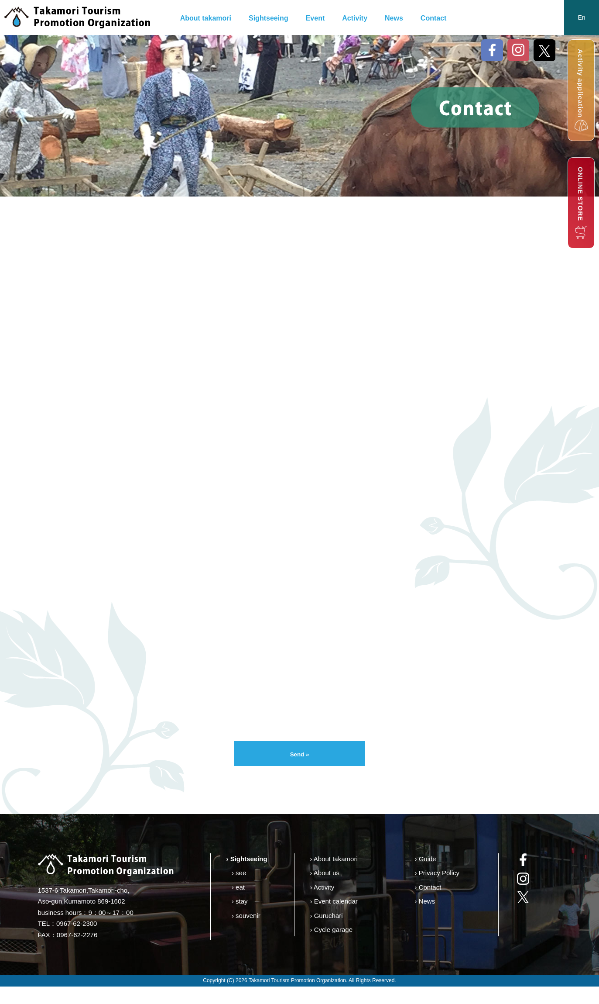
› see (239, 890)
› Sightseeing (246, 876)
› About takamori (334, 876)
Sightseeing (268, 18)
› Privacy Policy (437, 890)
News (394, 18)
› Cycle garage (331, 947)
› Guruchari (326, 933)
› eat (238, 904)
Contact (434, 18)
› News (425, 918)
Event (315, 18)
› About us (325, 890)
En (581, 17)
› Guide (425, 876)
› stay (240, 918)
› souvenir (246, 933)
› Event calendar (334, 918)
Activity (354, 18)
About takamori (205, 18)
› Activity (322, 904)
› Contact (428, 904)
